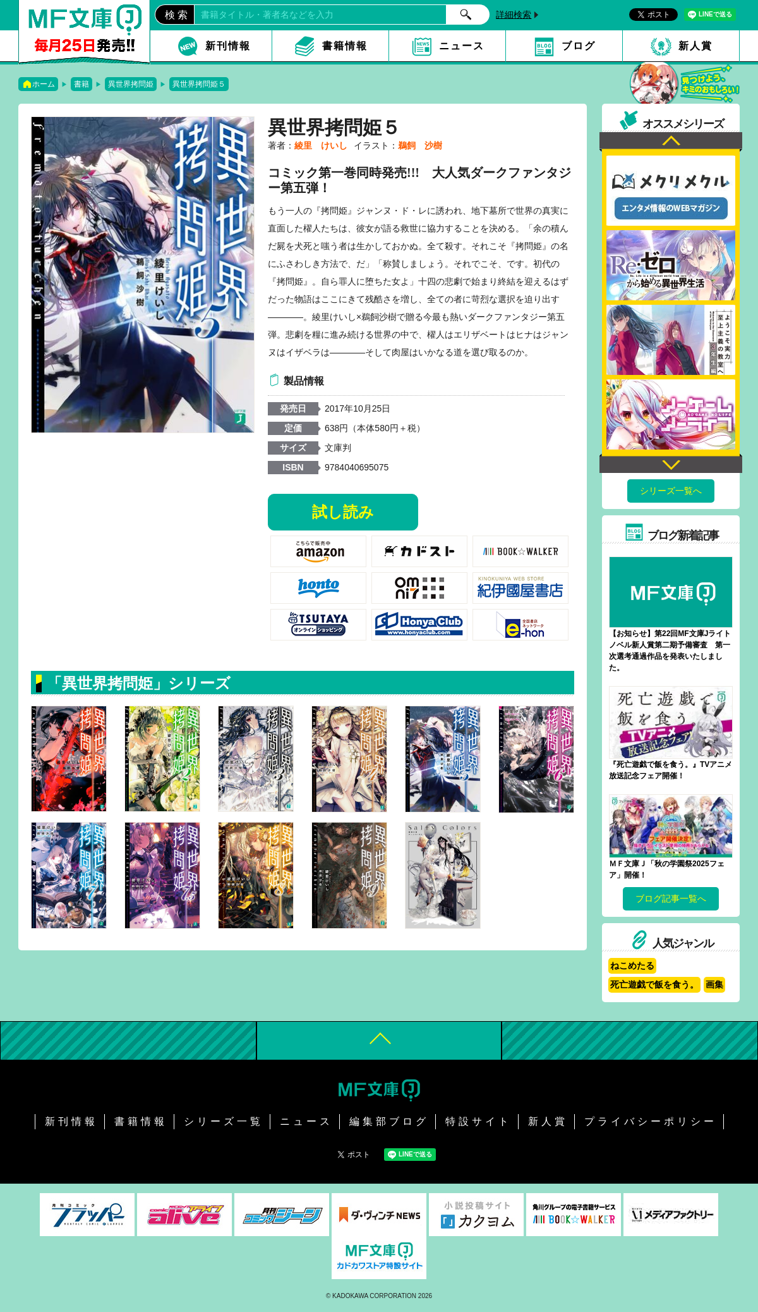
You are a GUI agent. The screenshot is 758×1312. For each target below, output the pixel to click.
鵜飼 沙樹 (420, 145)
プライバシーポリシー (650, 1121)
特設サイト (478, 1121)
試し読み (343, 511)
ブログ (579, 45)
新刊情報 (228, 45)
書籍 (81, 84)
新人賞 (695, 45)
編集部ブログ (389, 1121)
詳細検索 (513, 14)
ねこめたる (632, 965)
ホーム (43, 84)
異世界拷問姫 (130, 84)
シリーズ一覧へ (671, 491)
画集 (714, 984)
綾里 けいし (320, 145)
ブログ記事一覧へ (670, 898)
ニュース (461, 45)
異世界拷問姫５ (199, 84)
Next (670, 463)
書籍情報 (345, 45)
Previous (670, 142)
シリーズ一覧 (223, 1121)
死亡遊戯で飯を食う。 (654, 984)
